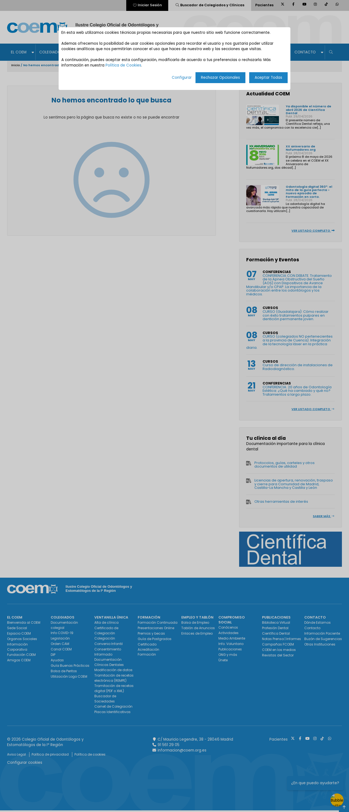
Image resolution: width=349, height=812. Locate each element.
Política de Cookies (123, 65)
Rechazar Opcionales (220, 77)
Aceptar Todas (268, 77)
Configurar (182, 77)
